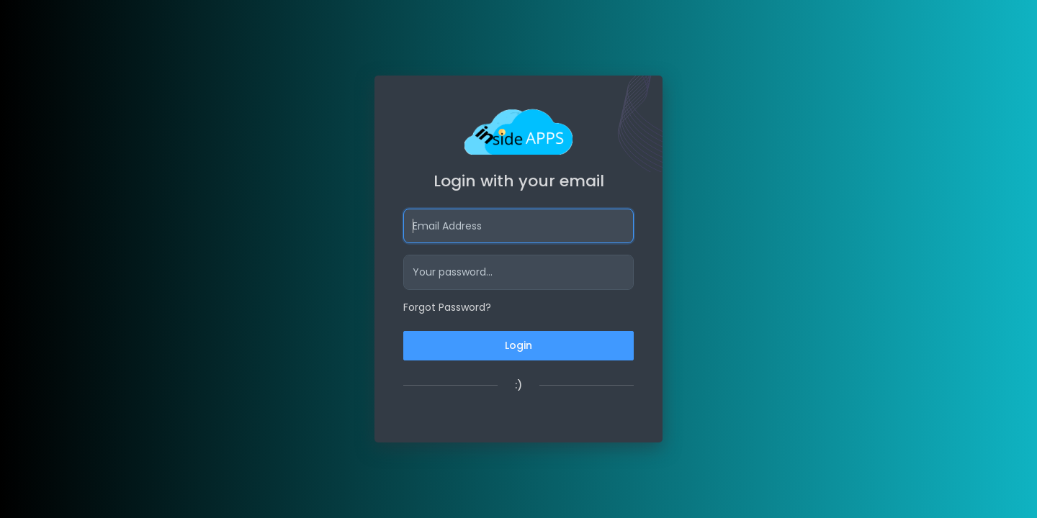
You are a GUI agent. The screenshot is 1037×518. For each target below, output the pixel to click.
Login (518, 345)
